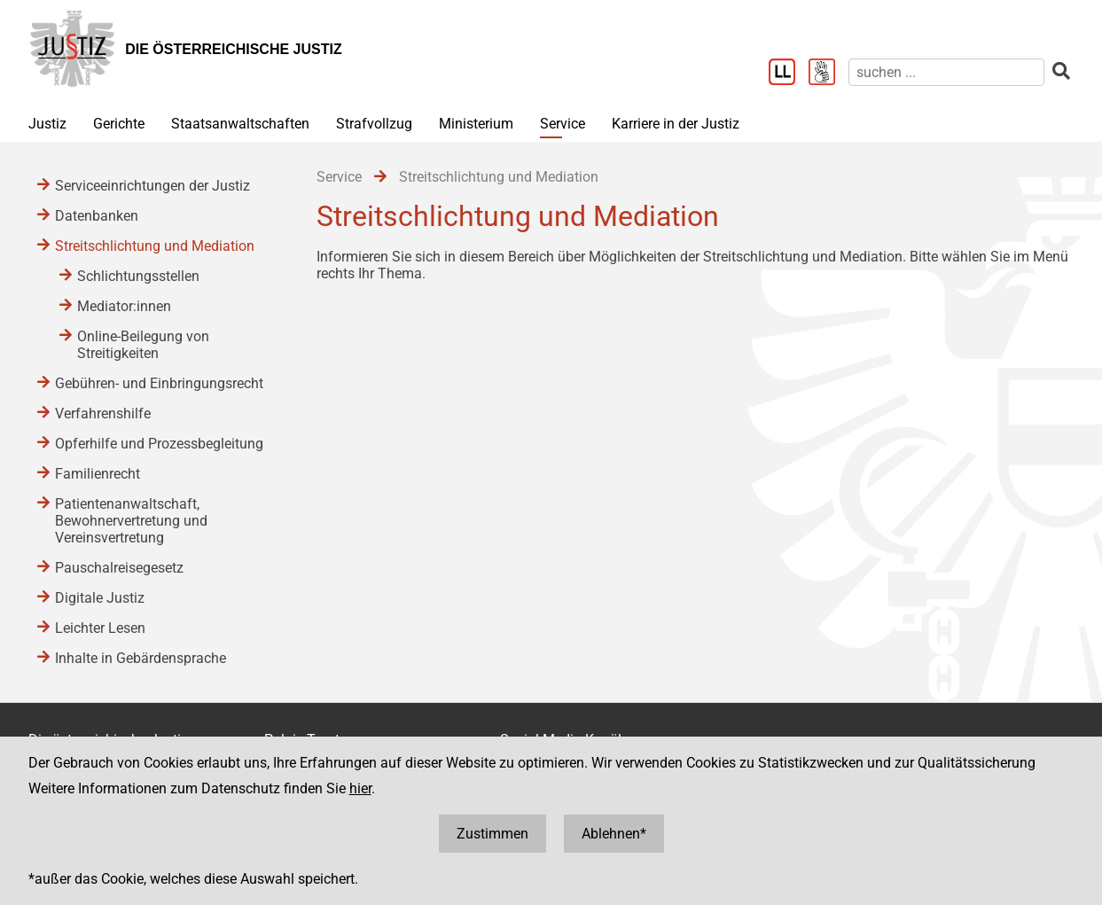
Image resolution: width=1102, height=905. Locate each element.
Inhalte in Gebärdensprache (140, 658)
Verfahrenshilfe (103, 413)
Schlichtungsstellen (138, 276)
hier (360, 788)
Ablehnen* (614, 833)
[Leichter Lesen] (789, 74)
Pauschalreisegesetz (119, 567)
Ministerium (476, 123)
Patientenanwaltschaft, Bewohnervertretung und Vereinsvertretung (131, 520)
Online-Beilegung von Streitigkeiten (143, 345)
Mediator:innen (124, 306)
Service (562, 123)
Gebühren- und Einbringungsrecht (159, 383)
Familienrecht (97, 473)
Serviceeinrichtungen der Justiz (152, 185)
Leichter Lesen (100, 628)
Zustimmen (492, 833)
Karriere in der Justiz (675, 123)
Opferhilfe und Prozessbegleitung (159, 443)
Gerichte (119, 123)
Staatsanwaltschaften (240, 123)
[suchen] (946, 72)
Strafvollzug (374, 123)
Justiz (47, 123)
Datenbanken (96, 215)
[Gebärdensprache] (828, 74)
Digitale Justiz (100, 597)
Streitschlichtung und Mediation (154, 246)
